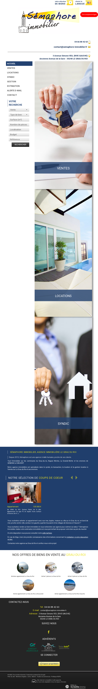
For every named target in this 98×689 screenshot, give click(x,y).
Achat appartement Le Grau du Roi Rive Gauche (70, 594)
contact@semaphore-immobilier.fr (70, 47)
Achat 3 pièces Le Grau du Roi (77, 576)
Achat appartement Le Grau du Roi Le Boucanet (28, 594)
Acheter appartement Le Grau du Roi (22, 576)
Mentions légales (21, 676)
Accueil (11, 63)
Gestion (11, 81)
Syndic (10, 77)
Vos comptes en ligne (89, 14)
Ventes (11, 68)
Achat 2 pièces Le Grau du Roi (51, 576)
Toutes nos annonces (43, 676)
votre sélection (60, 3)
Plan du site (11, 676)
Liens (29, 676)
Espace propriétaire (49, 664)
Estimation (13, 86)
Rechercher (20, 144)
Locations (13, 72)
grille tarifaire (47, 533)
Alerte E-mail (14, 90)
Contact (12, 95)
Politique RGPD (56, 676)
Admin (34, 676)
